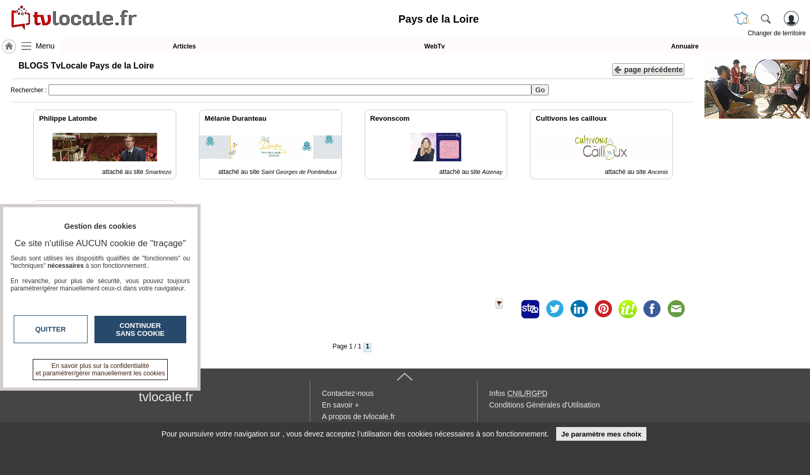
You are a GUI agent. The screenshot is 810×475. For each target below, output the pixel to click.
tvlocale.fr (166, 397)
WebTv (434, 46)
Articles (184, 46)
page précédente (648, 69)
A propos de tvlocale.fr (358, 416)
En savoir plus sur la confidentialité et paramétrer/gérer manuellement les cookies (100, 369)
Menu (45, 46)
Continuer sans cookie (140, 329)
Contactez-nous (348, 393)
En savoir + (340, 405)
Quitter (50, 329)
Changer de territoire (777, 33)
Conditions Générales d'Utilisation (544, 405)
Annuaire (685, 46)
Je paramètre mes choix (601, 434)
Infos (518, 393)
